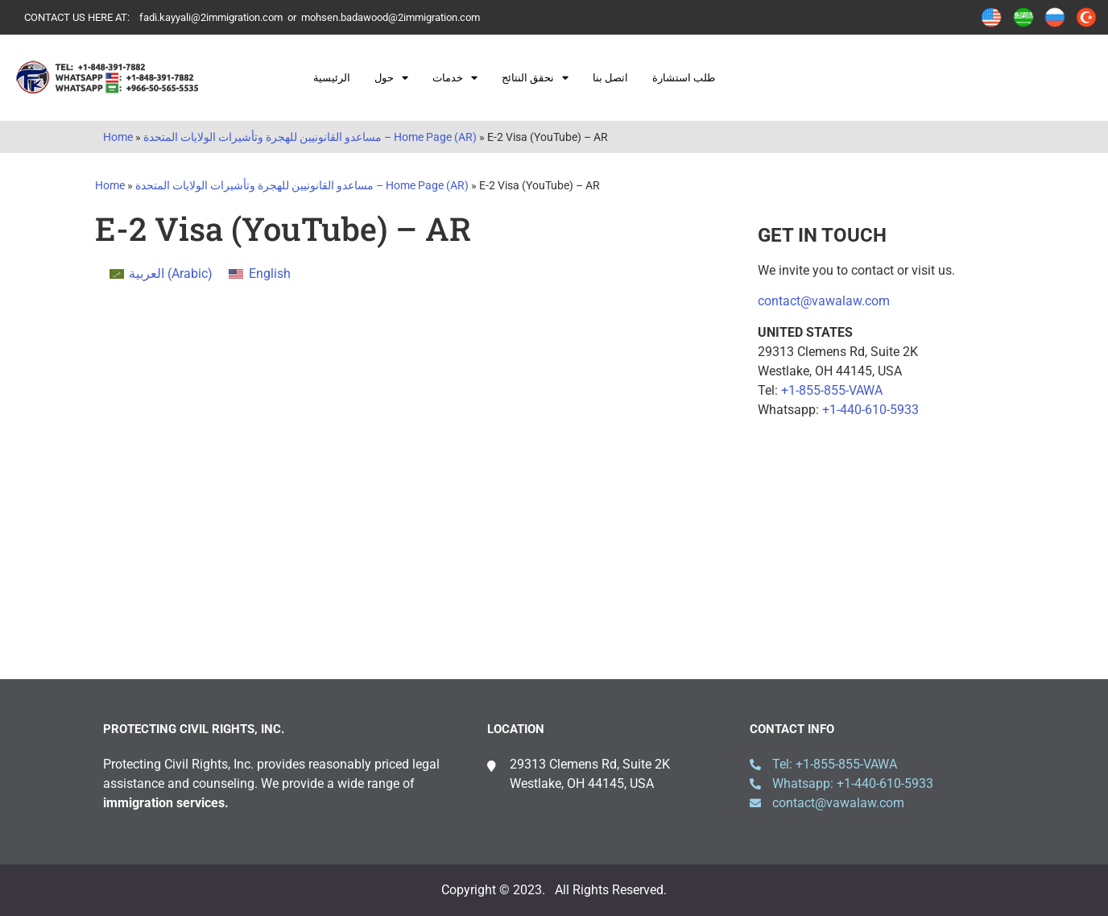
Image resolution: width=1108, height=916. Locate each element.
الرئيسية (331, 78)
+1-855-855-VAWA (832, 390)
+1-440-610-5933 (870, 409)
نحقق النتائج (535, 77)
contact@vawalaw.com (824, 301)
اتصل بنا (610, 78)
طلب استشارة (683, 78)
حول (391, 77)
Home (118, 137)
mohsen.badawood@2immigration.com (390, 17)
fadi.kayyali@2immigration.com (211, 17)
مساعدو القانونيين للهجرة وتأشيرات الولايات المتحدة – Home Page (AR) (310, 137)
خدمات (455, 77)
